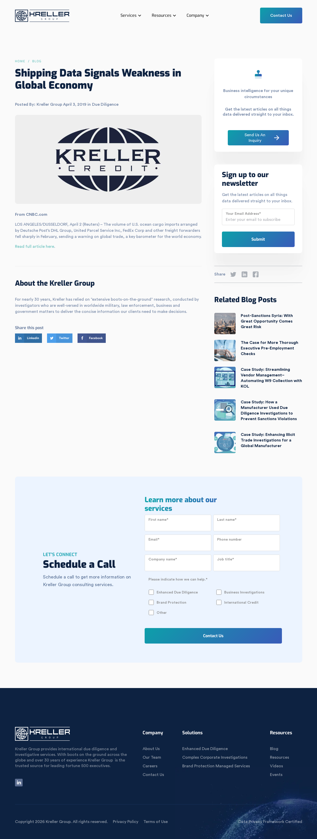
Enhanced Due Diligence (205, 749)
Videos (276, 766)
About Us (151, 749)
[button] (131, 15)
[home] (42, 18)
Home (20, 61)
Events (276, 775)
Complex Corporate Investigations (214, 757)
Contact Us (281, 15)
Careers (150, 766)
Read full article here (34, 247)
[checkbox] (212, 597)
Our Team (152, 757)
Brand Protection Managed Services (216, 766)
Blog (274, 749)
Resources (279, 757)
